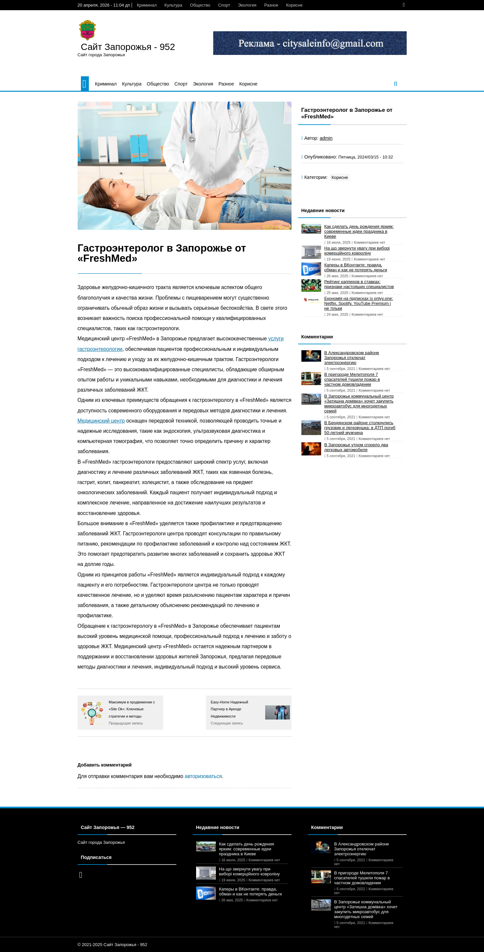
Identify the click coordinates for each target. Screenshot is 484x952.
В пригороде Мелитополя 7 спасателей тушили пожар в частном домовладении (352, 379)
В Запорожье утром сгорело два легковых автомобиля (356, 447)
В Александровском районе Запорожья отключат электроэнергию (351, 357)
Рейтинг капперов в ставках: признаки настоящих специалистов (359, 284)
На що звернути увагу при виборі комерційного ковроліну (357, 251)
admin (326, 138)
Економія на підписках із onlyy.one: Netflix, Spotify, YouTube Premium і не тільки (358, 303)
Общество (200, 5)
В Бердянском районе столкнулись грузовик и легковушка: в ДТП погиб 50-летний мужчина (359, 427)
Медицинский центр (101, 421)
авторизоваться (203, 776)
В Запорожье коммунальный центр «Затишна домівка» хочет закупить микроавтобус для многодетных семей (359, 403)
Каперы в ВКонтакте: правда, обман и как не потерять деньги (355, 267)
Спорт (224, 5)
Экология (247, 5)
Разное (271, 5)
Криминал (147, 5)
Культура (173, 5)
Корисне (294, 5)
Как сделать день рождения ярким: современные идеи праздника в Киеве (359, 231)
